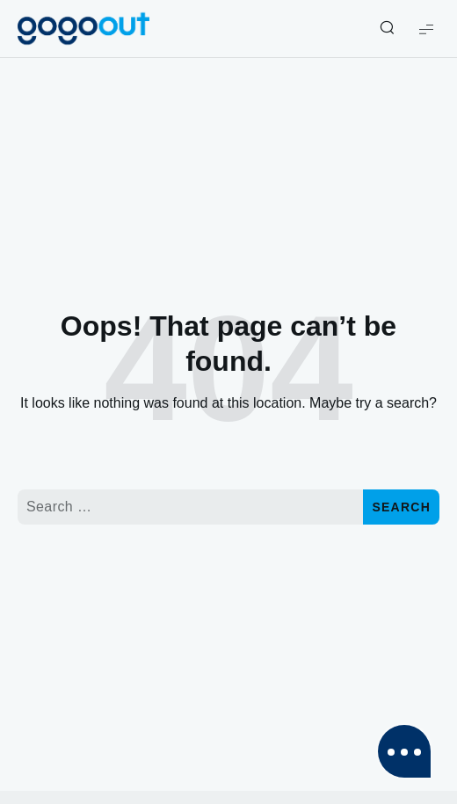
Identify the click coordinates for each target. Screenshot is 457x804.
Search (401, 507)
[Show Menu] (426, 28)
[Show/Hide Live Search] (386, 29)
